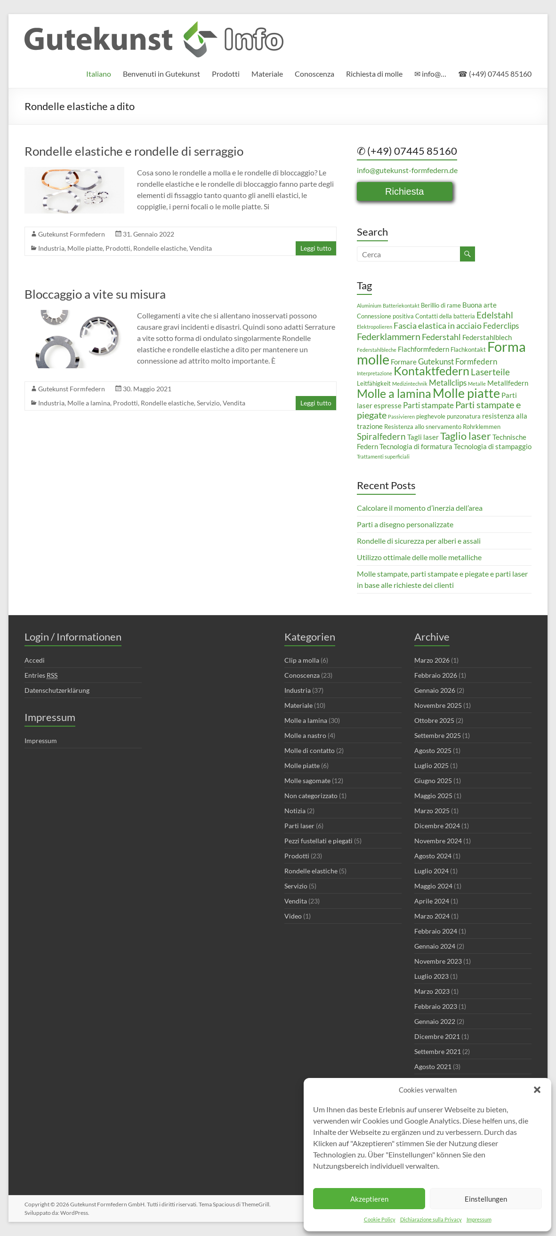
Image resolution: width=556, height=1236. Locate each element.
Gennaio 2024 (434, 946)
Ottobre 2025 (434, 720)
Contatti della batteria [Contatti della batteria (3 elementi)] (445, 316)
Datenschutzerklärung (56, 690)
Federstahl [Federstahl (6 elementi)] (441, 337)
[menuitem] (98, 74)
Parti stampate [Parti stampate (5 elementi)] (428, 405)
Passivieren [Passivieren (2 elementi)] (401, 416)
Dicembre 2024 (437, 826)
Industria (51, 248)
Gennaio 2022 (434, 1021)
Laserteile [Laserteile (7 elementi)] (490, 371)
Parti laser (299, 826)
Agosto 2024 (432, 856)
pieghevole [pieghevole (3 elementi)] (430, 416)
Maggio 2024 (433, 886)
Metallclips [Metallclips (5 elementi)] (448, 383)
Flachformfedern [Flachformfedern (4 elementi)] (423, 349)
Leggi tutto (315, 248)
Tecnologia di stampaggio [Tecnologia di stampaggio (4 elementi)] (493, 446)
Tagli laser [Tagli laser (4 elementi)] (423, 437)
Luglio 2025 (431, 765)
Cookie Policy (379, 1219)
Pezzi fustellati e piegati (318, 841)
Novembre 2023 (438, 961)
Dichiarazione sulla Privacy (431, 1219)
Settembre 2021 (437, 1051)
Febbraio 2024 (435, 931)
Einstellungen (486, 1199)
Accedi (34, 660)
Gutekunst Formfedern (71, 234)
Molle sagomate (307, 780)
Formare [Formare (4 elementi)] (404, 361)
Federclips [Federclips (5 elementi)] (501, 326)
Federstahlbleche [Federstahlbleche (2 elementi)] (376, 350)
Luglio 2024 (431, 871)
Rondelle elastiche (159, 248)
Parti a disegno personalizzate (405, 524)
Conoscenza (314, 73)
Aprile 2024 (431, 901)
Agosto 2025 (432, 750)
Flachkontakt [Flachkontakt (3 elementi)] (468, 349)
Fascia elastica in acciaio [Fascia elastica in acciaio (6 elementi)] (438, 325)
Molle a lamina (88, 403)
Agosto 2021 (432, 1066)
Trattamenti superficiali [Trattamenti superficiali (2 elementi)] (383, 456)
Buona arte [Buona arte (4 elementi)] (479, 305)
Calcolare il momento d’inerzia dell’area (420, 507)
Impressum (479, 1219)
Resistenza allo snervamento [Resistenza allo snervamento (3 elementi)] (422, 426)
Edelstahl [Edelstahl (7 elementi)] (494, 314)
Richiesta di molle (374, 73)
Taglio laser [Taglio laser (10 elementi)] (465, 435)
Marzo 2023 (432, 991)
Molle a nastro (305, 735)
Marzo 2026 (432, 660)
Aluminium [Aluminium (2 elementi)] (369, 305)
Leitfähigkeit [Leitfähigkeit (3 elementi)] (374, 383)
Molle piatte (85, 248)
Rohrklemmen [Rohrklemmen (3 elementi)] (481, 426)
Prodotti (226, 73)
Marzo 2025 (432, 811)
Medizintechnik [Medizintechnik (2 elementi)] (409, 383)
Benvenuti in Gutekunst (161, 73)
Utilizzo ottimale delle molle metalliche (419, 557)
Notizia (295, 811)
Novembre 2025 (438, 705)
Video (293, 916)
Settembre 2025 (437, 735)
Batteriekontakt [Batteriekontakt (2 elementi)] (401, 305)
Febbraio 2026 (435, 675)
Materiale (267, 73)
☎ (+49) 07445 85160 (495, 73)
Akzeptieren (369, 1199)
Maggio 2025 (433, 796)
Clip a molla (301, 660)
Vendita (200, 248)
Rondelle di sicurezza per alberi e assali (419, 540)
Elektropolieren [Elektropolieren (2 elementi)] (374, 327)
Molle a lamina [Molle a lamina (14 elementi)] (394, 393)
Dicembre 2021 (437, 1036)
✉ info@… (430, 73)
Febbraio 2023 (435, 1006)
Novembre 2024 (438, 841)
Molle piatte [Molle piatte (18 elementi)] (466, 393)
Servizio (208, 403)
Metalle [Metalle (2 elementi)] (477, 383)
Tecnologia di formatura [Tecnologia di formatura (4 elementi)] (415, 446)
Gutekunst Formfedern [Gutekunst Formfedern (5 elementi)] (457, 361)
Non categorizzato (311, 796)
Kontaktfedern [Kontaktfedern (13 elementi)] (431, 371)
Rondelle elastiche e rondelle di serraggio (133, 150)
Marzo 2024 (432, 916)
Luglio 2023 (431, 976)
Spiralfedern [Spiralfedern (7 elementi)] (381, 436)
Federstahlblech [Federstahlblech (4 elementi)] (487, 337)
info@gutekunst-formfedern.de (407, 170)
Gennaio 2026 (434, 690)
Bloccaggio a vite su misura (95, 293)
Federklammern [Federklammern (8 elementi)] (388, 336)
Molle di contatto (309, 750)
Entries (40, 675)
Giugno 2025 (433, 780)
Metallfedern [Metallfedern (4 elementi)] (507, 383)
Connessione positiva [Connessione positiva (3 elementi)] (385, 316)
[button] (537, 1089)
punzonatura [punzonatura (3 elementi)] (464, 416)
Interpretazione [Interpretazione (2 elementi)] (374, 373)
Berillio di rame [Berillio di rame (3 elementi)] (441, 305)
